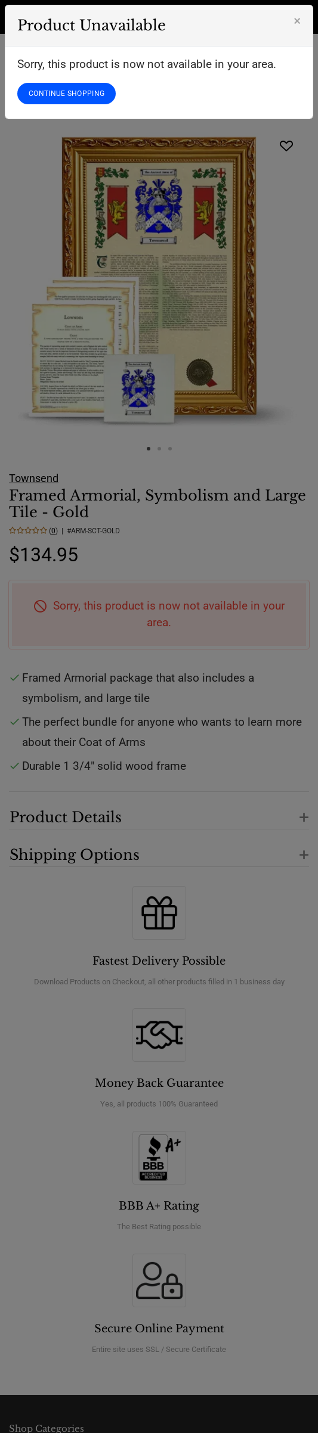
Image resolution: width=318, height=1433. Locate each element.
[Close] (297, 20)
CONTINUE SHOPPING (66, 93)
